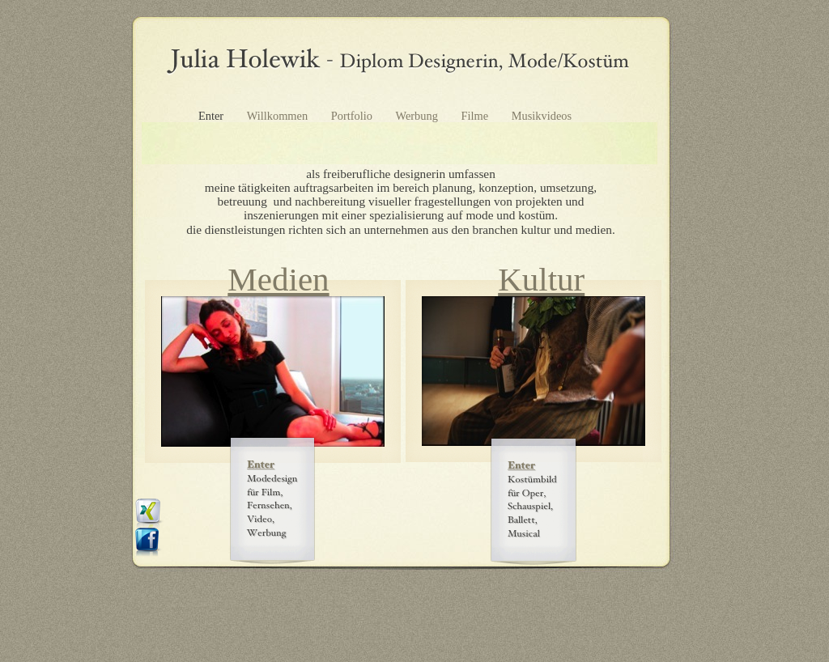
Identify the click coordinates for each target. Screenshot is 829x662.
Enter (212, 115)
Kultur (541, 279)
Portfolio (353, 115)
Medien (278, 279)
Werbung (418, 115)
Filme (476, 115)
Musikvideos (542, 115)
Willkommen (279, 115)
